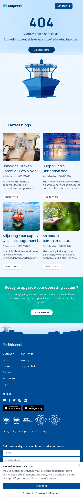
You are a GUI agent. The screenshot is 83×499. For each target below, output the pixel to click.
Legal (6, 384)
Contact (7, 372)
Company (24, 431)
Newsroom (9, 378)
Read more (11, 196)
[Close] (79, 465)
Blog (14, 431)
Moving (25, 360)
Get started (63, 5)
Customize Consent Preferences (41, 493)
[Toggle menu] (77, 6)
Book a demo (41, 312)
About (6, 360)
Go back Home (42, 49)
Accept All (41, 485)
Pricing (6, 431)
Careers (7, 366)
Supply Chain (28, 366)
